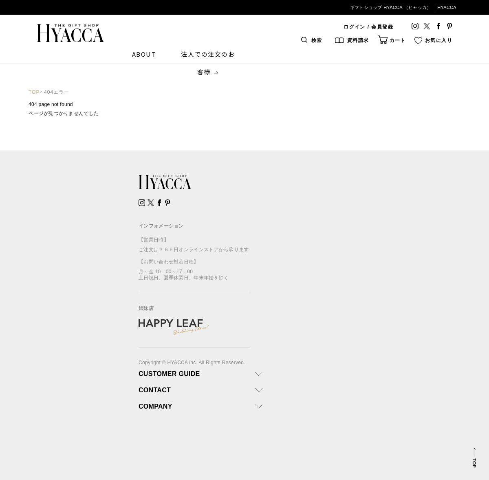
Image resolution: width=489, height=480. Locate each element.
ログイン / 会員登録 (368, 27)
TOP (34, 92)
